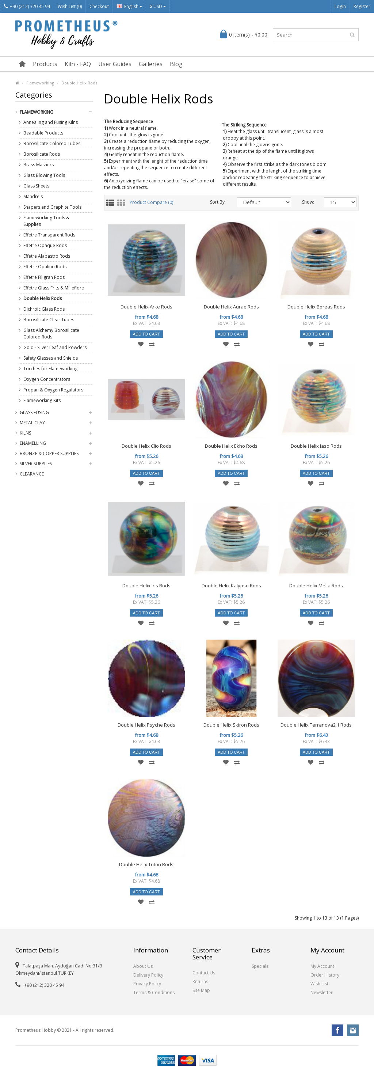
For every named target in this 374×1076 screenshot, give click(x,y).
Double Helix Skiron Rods (231, 724)
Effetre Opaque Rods (45, 245)
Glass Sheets (36, 186)
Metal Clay (32, 423)
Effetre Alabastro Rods (46, 256)
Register (362, 6)
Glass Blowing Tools (44, 175)
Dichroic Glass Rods (44, 309)
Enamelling (33, 443)
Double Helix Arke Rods (146, 306)
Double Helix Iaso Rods (316, 446)
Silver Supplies (36, 464)
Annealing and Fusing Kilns (50, 122)
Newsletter (321, 992)
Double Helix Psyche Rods (146, 724)
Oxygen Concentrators (46, 379)
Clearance (32, 474)
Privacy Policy (147, 984)
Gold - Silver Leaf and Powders (55, 347)
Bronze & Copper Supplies (49, 453)
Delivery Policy (148, 975)
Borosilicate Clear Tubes (48, 320)
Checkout (99, 6)
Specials (260, 966)
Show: (307, 202)
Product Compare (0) (151, 203)
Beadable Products (43, 133)
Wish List (319, 984)
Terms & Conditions (154, 992)
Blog (176, 64)
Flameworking (40, 83)
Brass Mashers (38, 165)
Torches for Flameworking (50, 368)
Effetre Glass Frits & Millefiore (53, 288)
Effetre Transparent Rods (49, 235)
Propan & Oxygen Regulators (53, 390)
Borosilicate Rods (41, 154)
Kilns (25, 433)
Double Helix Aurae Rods (231, 306)
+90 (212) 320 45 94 (27, 6)
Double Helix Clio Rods (146, 446)
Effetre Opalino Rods (44, 267)
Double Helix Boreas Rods (316, 306)
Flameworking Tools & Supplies (46, 221)
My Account (322, 966)
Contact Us (203, 973)
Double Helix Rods (79, 83)
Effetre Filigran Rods (44, 277)
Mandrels (33, 196)
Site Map (201, 990)
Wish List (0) (70, 6)
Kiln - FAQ (78, 64)
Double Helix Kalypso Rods (231, 585)
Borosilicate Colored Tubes (51, 143)
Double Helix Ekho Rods (231, 446)
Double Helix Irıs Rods (146, 585)
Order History (324, 975)
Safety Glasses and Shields (50, 358)
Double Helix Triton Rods (146, 864)
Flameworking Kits (42, 400)
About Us (143, 966)
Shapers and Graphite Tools (52, 207)
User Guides (114, 64)
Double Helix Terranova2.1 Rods (316, 724)
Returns (200, 981)
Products (45, 64)
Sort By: (218, 202)
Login (340, 6)
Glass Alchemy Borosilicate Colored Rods (51, 333)
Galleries (151, 64)
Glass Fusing (34, 412)
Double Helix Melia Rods (316, 585)
